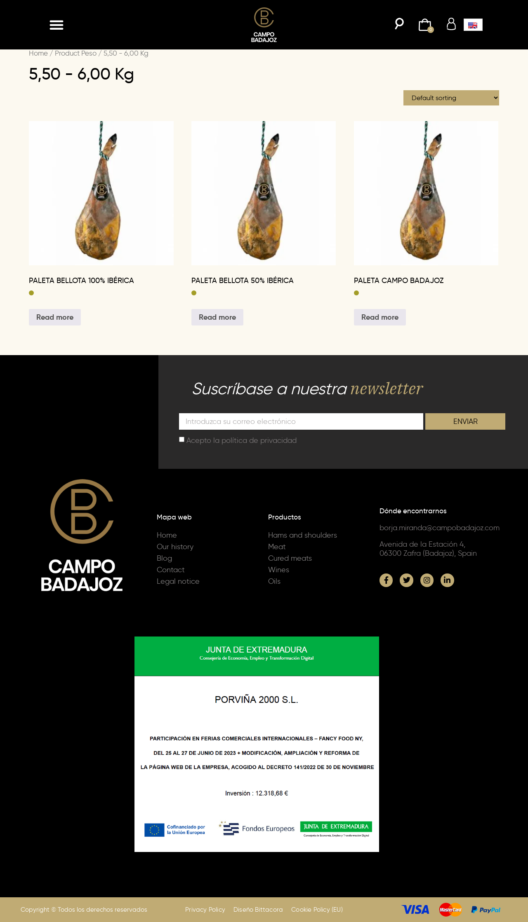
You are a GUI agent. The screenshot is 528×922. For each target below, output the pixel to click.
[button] (56, 25)
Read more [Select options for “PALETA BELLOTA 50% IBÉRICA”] (217, 317)
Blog (164, 558)
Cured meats (290, 558)
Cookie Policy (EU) (317, 909)
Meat (277, 546)
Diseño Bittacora (258, 909)
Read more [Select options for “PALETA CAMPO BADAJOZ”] (379, 317)
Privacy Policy (205, 909)
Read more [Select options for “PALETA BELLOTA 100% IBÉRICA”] (54, 317)
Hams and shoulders (302, 535)
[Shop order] (451, 97)
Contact (171, 569)
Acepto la (241, 440)
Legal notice (178, 581)
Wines (278, 569)
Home (38, 53)
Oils (274, 581)
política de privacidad (259, 440)
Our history (175, 546)
